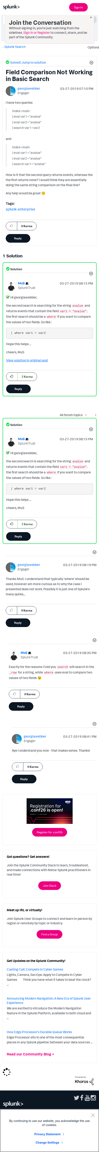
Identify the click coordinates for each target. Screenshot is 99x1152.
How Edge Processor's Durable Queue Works (39, 1032)
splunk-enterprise (20, 209)
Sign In (78, 7)
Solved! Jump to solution (28, 62)
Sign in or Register (36, 32)
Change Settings (47, 1142)
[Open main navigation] (93, 7)
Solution (16, 269)
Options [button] (92, 47)
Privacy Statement (47, 1134)
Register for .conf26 (49, 832)
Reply (18, 238)
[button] (90, 63)
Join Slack (49, 885)
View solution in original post (27, 360)
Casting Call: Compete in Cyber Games (35, 969)
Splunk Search (15, 47)
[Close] (93, 1115)
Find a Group (49, 934)
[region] (49, 1130)
